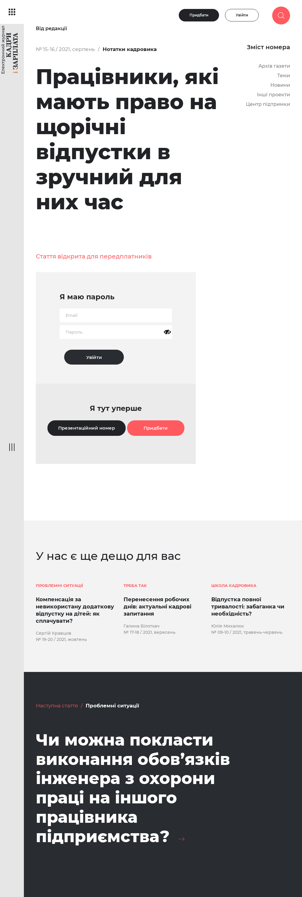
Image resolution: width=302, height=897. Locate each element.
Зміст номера (268, 47)
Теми (283, 75)
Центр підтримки (268, 104)
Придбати (198, 15)
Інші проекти (273, 94)
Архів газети (274, 66)
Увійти (242, 15)
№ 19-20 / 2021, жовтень (61, 639)
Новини (280, 85)
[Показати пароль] (167, 332)
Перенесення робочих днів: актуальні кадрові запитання (157, 606)
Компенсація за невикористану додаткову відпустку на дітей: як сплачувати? (75, 610)
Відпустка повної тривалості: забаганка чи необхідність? (247, 606)
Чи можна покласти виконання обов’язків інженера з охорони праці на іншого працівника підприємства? (133, 788)
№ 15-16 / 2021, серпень (65, 49)
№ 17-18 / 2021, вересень (149, 632)
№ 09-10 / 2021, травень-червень (246, 632)
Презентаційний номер (86, 428)
